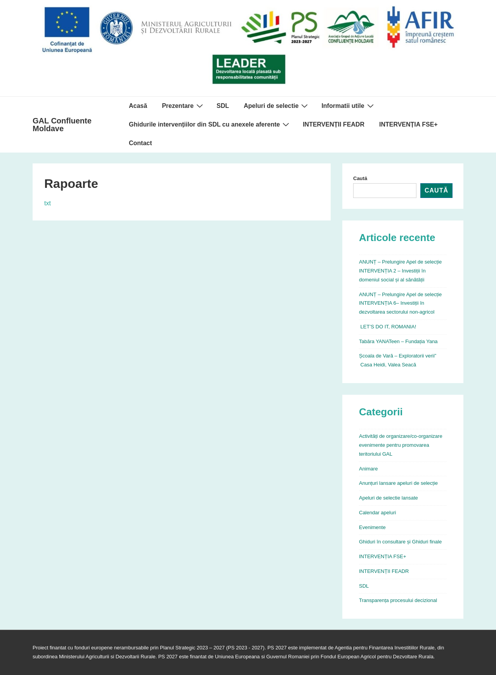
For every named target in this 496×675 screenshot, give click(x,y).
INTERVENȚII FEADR (333, 124)
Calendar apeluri (377, 512)
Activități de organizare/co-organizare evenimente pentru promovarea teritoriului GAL (400, 445)
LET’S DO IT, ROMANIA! (387, 327)
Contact (140, 143)
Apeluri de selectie (277, 105)
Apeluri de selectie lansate (388, 498)
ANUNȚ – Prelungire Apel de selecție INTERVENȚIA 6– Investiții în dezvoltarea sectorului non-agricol (400, 303)
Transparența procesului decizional (398, 600)
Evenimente (372, 527)
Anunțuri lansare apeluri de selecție (398, 483)
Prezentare (183, 105)
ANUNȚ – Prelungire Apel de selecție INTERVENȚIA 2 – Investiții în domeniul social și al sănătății (400, 271)
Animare (368, 469)
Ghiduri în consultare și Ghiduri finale (400, 542)
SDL (223, 105)
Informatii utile (348, 105)
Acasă (138, 105)
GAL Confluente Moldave (62, 124)
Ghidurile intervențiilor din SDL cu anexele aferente (210, 124)
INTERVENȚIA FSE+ (408, 124)
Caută (360, 178)
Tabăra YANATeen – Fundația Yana (398, 341)
